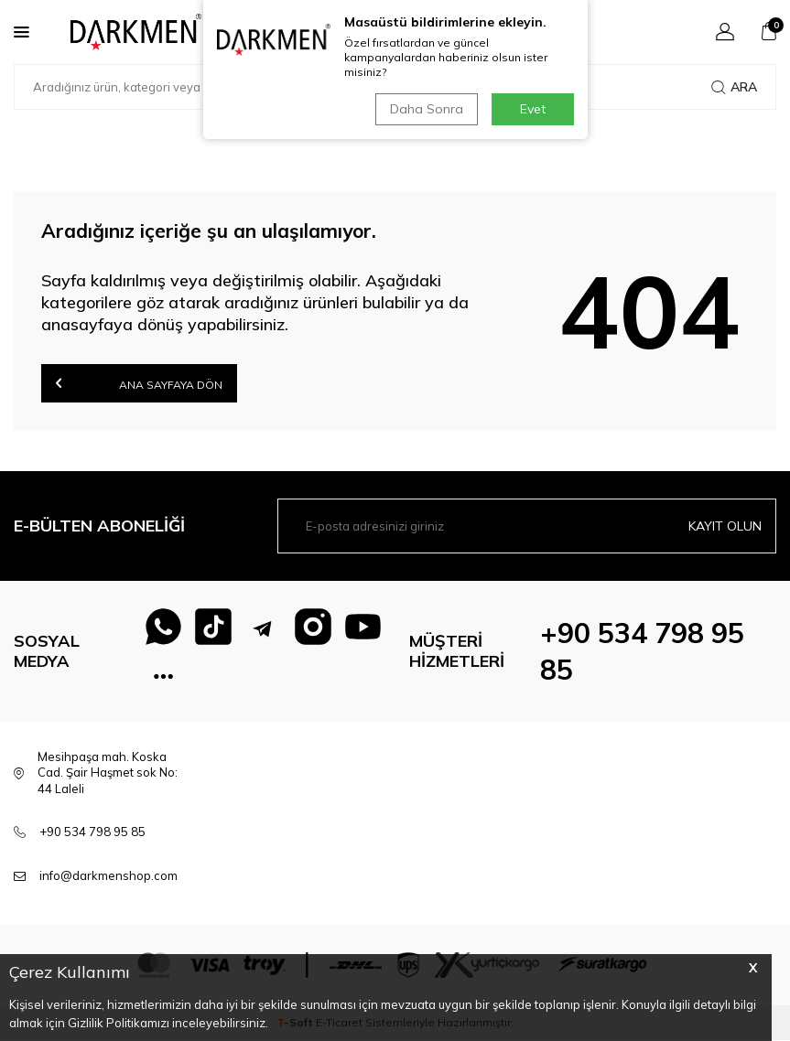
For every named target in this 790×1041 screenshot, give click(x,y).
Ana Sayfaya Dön (139, 382)
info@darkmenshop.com (108, 876)
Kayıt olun (725, 526)
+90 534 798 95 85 (92, 832)
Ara (734, 87)
